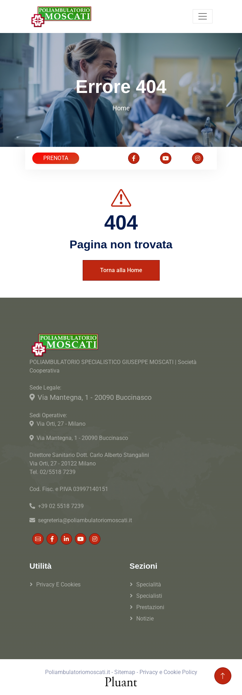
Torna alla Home (121, 270)
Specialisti (149, 595)
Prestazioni (150, 607)
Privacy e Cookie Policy (168, 672)
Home (121, 108)
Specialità (148, 584)
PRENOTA (55, 158)
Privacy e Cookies (58, 584)
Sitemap (124, 672)
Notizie (145, 618)
